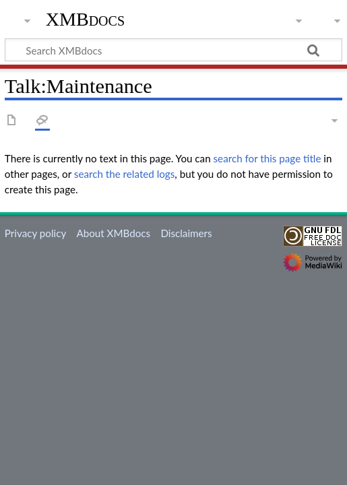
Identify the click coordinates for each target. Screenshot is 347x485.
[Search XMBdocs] (173, 50)
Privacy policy (35, 233)
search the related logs (124, 174)
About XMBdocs (113, 233)
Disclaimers (186, 233)
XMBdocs (85, 19)
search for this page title (267, 158)
